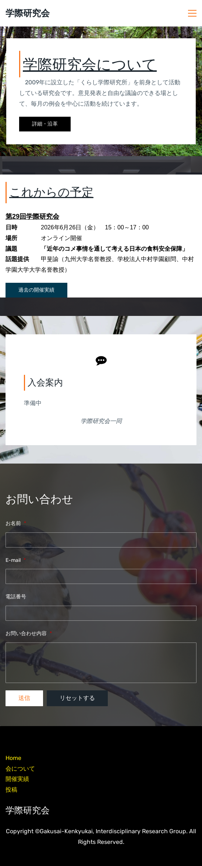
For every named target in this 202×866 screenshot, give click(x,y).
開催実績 (17, 778)
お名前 (16, 523)
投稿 (11, 789)
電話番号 (16, 597)
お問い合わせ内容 (29, 633)
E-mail (16, 560)
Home (13, 757)
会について (20, 768)
